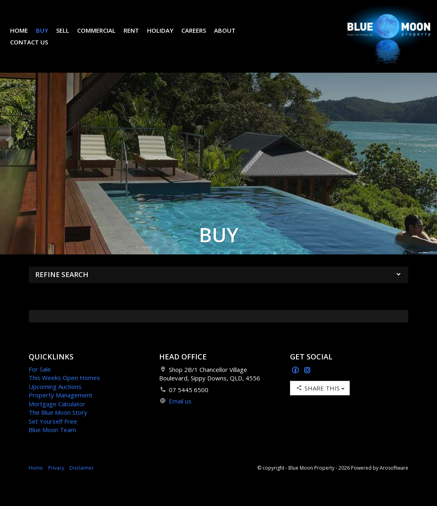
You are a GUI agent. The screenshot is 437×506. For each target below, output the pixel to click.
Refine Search (61, 286)
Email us (180, 413)
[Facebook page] (296, 382)
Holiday (166, 36)
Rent (137, 36)
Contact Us (35, 48)
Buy (48, 36)
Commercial (102, 36)
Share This (320, 400)
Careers (199, 36)
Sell (68, 36)
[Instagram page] (307, 382)
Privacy (56, 480)
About (231, 36)
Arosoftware (394, 480)
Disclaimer (81, 480)
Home (25, 36)
